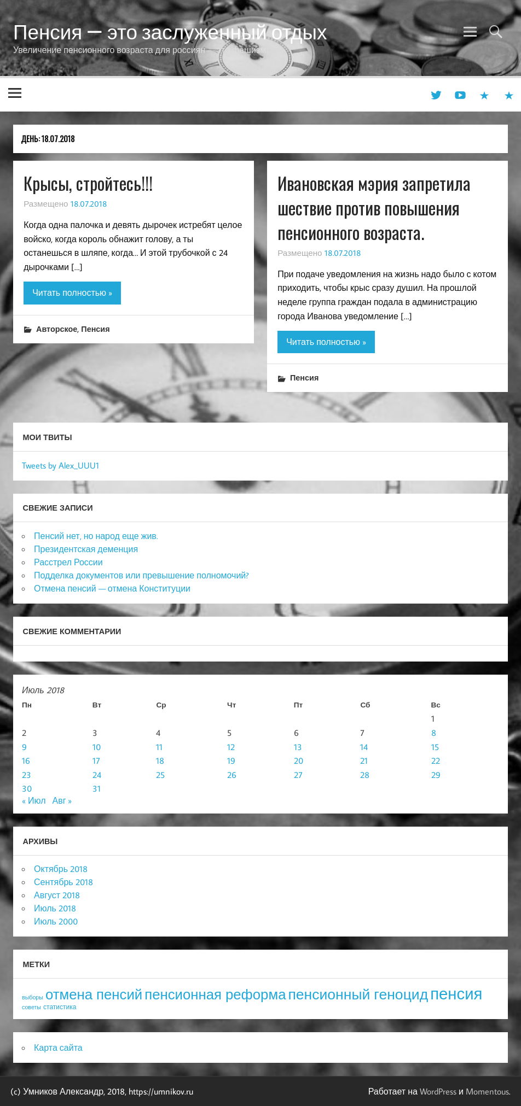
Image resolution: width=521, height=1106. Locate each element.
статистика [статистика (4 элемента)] (59, 1007)
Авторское (56, 329)
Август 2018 (57, 895)
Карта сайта (58, 1047)
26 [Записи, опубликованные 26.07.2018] (231, 774)
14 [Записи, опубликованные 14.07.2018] (364, 746)
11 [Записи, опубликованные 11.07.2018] (159, 746)
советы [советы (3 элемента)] (31, 1007)
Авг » (62, 800)
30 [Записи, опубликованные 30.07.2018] (27, 788)
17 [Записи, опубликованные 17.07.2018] (96, 760)
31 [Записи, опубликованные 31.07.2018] (96, 788)
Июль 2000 (56, 921)
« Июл (33, 800)
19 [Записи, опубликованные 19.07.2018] (231, 760)
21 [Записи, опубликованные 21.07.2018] (364, 760)
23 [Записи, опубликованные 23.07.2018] (26, 774)
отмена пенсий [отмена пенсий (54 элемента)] (93, 994)
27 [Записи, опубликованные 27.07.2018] (298, 774)
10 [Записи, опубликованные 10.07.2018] (96, 746)
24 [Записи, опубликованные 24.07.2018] (96, 774)
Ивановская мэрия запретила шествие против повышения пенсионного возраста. (374, 207)
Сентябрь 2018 (63, 881)
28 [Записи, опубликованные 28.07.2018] (364, 774)
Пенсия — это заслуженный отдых (170, 31)
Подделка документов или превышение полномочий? (141, 575)
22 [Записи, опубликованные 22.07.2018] (435, 760)
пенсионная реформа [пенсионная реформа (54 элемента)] (215, 994)
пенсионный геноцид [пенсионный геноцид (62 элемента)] (358, 994)
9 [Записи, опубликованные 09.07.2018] (24, 746)
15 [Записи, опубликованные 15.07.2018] (435, 746)
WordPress (438, 1091)
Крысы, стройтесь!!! (88, 183)
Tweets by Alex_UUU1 (60, 465)
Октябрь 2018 (61, 868)
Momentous (487, 1091)
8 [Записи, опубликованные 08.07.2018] (433, 732)
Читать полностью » (72, 292)
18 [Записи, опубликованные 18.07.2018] (160, 760)
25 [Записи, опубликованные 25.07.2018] (160, 774)
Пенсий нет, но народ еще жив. (96, 535)
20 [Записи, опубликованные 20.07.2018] (298, 760)
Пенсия (95, 329)
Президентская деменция (86, 548)
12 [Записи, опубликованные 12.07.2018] (231, 746)
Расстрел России (68, 562)
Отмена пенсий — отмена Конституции (112, 588)
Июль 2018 (55, 908)
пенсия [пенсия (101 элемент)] (456, 993)
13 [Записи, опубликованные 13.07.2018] (298, 746)
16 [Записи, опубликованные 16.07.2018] (26, 760)
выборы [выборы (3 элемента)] (32, 997)
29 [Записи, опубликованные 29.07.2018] (436, 774)
